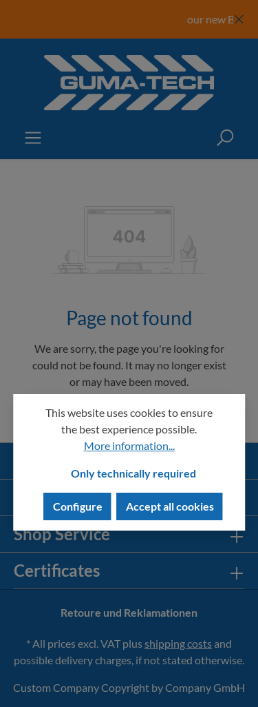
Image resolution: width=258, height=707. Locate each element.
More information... (129, 445)
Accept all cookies (170, 506)
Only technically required (133, 473)
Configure (78, 506)
